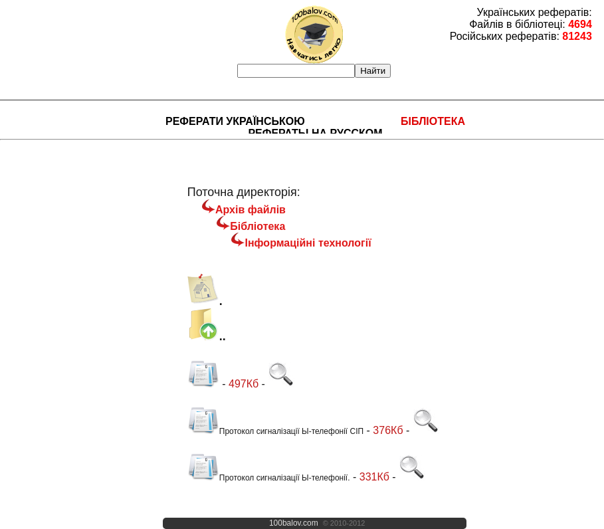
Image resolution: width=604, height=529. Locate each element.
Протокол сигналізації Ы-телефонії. (268, 477)
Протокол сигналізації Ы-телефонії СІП (275, 431)
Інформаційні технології (308, 243)
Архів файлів (250, 209)
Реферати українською (235, 121)
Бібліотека (433, 121)
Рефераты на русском (315, 133)
